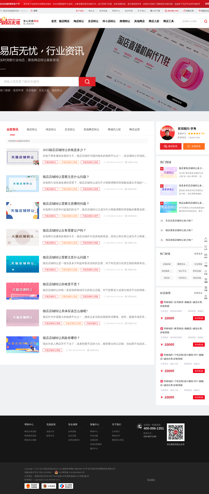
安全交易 (72, 436)
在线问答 (94, 440)
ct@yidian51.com (41, 480)
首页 (53, 21)
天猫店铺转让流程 (90, 162)
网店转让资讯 (118, 440)
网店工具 (169, 21)
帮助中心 (116, 11)
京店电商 (31, 90)
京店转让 (94, 21)
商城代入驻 (114, 129)
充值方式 (50, 431)
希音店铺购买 (199, 271)
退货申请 (18, 90)
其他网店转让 (91, 129)
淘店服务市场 (167, 271)
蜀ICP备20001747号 (79, 469)
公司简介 (116, 431)
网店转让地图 (30, 440)
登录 (35, 11)
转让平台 (182, 271)
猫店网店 (65, 21)
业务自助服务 (96, 444)
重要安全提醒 (183, 264)
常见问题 (94, 436)
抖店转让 (182, 278)
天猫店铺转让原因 (90, 189)
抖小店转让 (110, 21)
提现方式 (50, 436)
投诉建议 (151, 480)
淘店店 (167, 278)
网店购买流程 (30, 436)
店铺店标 (167, 264)
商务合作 (116, 436)
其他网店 (140, 21)
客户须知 (80, 11)
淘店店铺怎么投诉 (199, 278)
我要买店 (204, 11)
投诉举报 (129, 11)
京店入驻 (44, 90)
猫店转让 (32, 129)
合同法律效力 (74, 440)
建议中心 (94, 448)
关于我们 (141, 11)
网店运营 (134, 129)
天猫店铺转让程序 (90, 216)
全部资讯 (12, 129)
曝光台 (92, 11)
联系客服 (103, 11)
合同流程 (72, 431)
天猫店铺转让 (50, 162)
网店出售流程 (30, 431)
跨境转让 (126, 21)
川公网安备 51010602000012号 (70, 472)
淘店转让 (79, 21)
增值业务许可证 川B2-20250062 (37, 472)
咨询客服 (199, 318)
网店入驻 (155, 21)
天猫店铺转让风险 (69, 162)
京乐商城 (198, 264)
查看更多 (198, 253)
